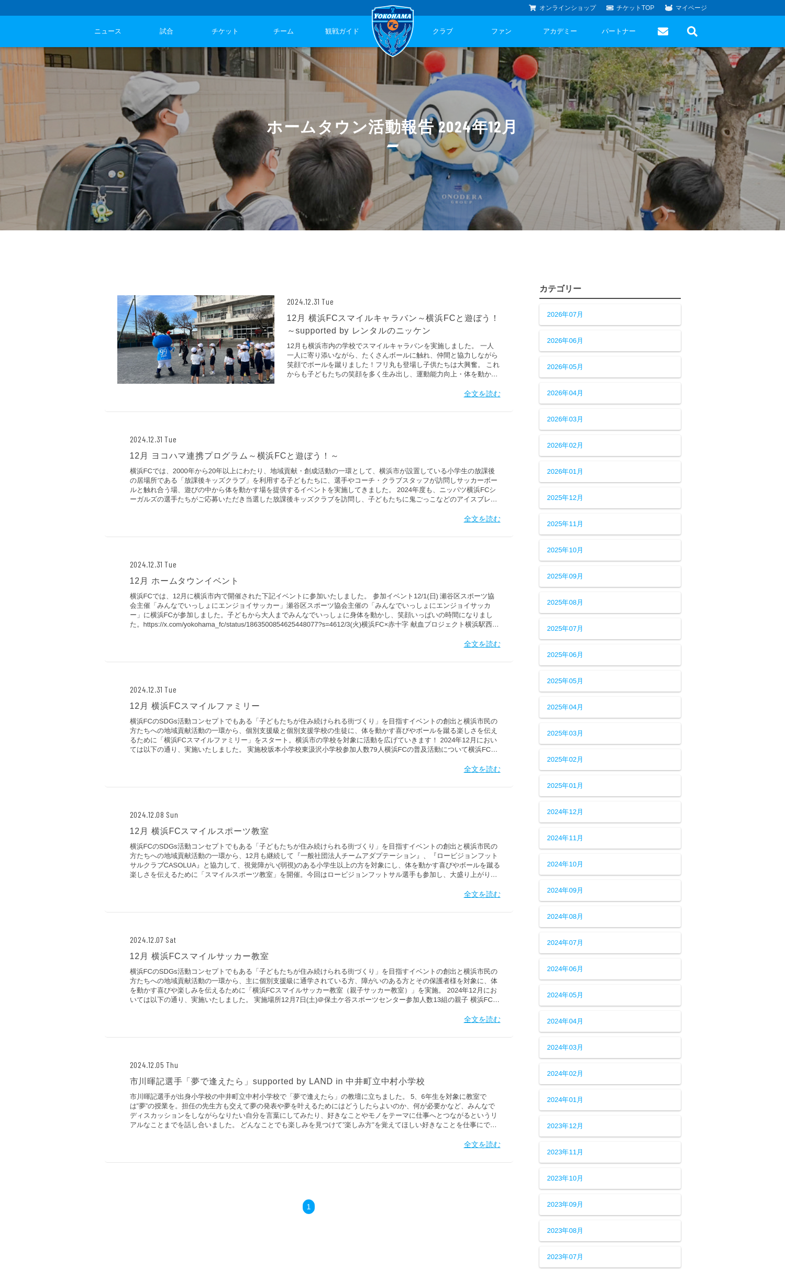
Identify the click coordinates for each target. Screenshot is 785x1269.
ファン (501, 31)
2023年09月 (565, 1204)
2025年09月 (565, 576)
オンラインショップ (562, 8)
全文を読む (482, 393)
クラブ (443, 31)
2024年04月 (565, 1021)
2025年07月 (565, 628)
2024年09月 (565, 890)
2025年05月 (565, 681)
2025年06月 (565, 655)
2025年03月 (565, 733)
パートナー (619, 31)
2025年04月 (565, 707)
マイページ (686, 8)
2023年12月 (565, 1126)
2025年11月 (565, 524)
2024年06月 (565, 969)
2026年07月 (565, 314)
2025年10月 (565, 550)
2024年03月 (565, 1047)
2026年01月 (565, 471)
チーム (283, 31)
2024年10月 (565, 864)
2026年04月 (565, 393)
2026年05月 (565, 367)
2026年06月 (565, 340)
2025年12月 (565, 498)
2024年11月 (565, 838)
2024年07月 (565, 943)
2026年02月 (565, 445)
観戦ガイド (342, 31)
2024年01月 (565, 1100)
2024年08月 (565, 916)
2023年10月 (565, 1178)
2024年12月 (565, 812)
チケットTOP (630, 8)
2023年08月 (565, 1230)
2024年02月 (565, 1073)
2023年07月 (565, 1257)
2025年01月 (565, 785)
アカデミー (560, 31)
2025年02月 (565, 759)
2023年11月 (565, 1152)
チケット (225, 31)
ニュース (107, 31)
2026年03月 (565, 419)
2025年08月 (565, 602)
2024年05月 (565, 995)
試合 (166, 31)
